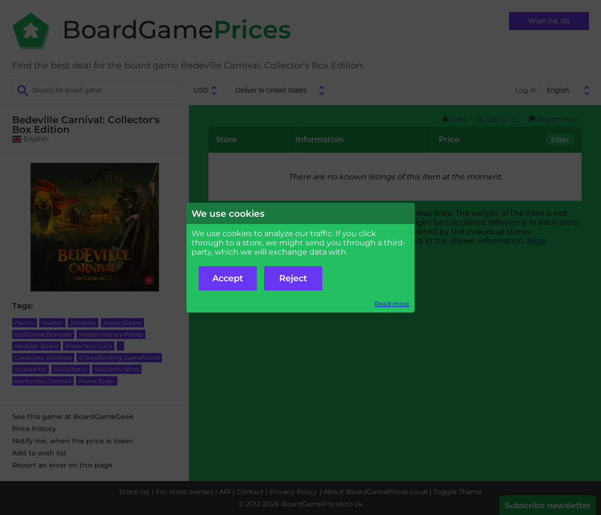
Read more (392, 303)
